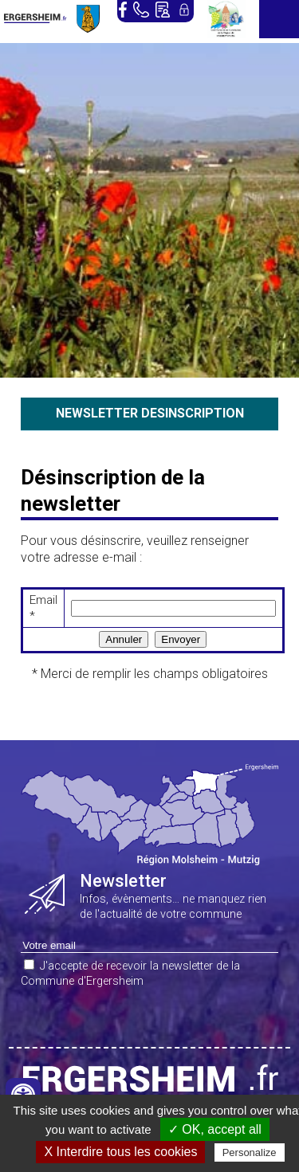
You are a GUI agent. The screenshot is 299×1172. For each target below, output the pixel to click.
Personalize (249, 1152)
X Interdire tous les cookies (120, 1151)
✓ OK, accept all (215, 1129)
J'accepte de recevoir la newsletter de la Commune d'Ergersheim (130, 973)
